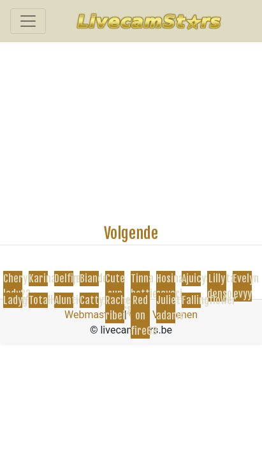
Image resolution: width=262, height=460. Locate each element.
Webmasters (93, 315)
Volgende (131, 233)
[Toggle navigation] (28, 21)
